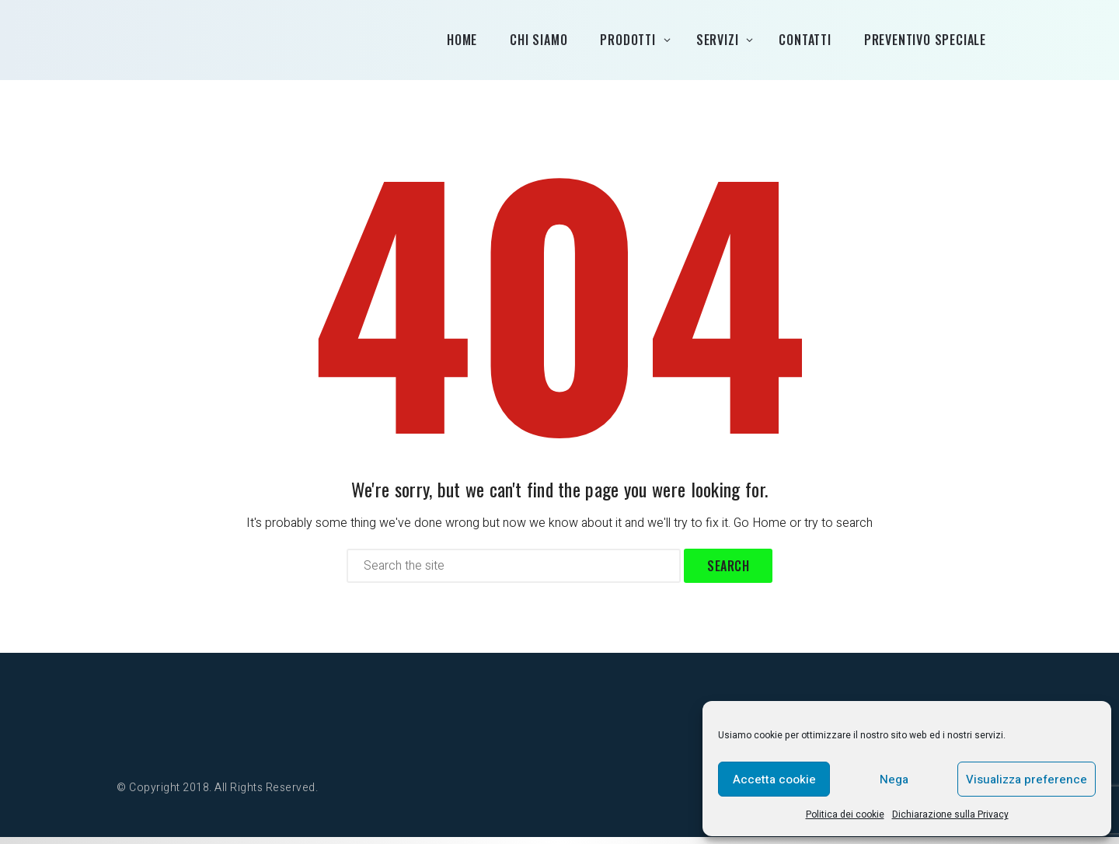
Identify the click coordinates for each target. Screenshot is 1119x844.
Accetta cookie (774, 779)
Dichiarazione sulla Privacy (950, 814)
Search (728, 572)
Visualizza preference (1026, 779)
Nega (894, 779)
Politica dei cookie (845, 814)
